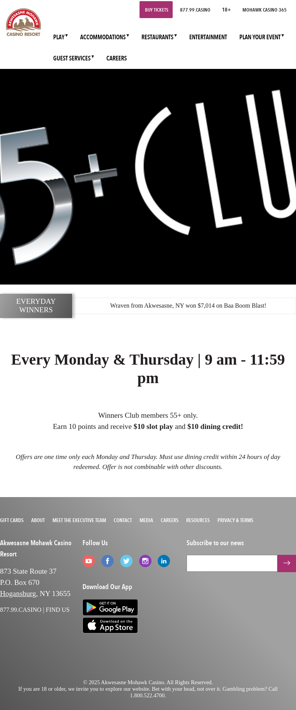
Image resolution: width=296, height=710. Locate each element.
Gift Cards (12, 520)
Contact (123, 520)
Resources (198, 520)
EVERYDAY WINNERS (36, 305)
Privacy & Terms (235, 520)
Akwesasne (158, 305)
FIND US (58, 609)
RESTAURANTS (157, 37)
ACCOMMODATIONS (103, 37)
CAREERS (116, 58)
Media (146, 520)
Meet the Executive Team (79, 520)
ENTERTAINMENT (208, 37)
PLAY (58, 37)
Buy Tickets (156, 9)
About (38, 520)
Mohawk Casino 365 (264, 9)
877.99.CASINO (195, 9)
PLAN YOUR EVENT (260, 37)
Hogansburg (18, 593)
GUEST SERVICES (72, 58)
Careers (169, 520)
